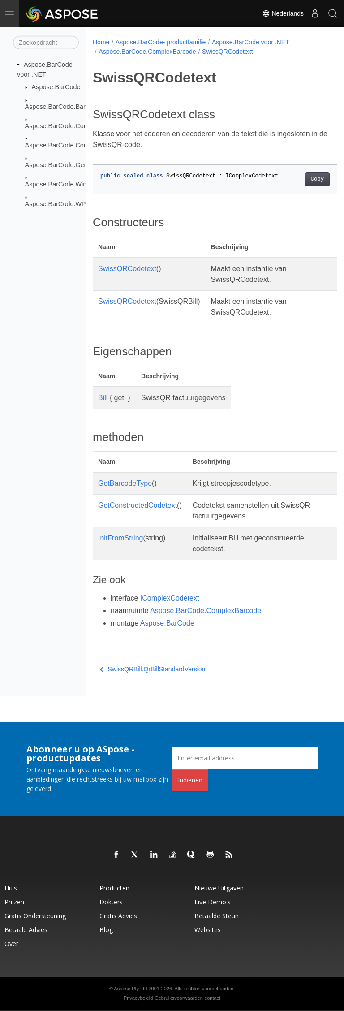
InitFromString (120, 538)
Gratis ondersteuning (35, 916)
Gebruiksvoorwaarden (179, 998)
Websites (207, 929)
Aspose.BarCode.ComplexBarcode (75, 145)
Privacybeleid (138, 998)
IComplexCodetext (169, 598)
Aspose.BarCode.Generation (66, 164)
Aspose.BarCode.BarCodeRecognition (80, 106)
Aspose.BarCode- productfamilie (161, 42)
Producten (114, 888)
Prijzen (14, 902)
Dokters (111, 902)
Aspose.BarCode (56, 87)
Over (11, 943)
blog (106, 929)
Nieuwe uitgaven (219, 888)
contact (212, 998)
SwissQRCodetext (227, 51)
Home (101, 42)
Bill (103, 398)
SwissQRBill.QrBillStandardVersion (152, 669)
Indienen (190, 780)
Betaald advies (25, 929)
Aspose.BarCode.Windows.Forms (73, 184)
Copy (299, 179)
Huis (10, 888)
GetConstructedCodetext (137, 505)
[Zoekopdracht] (46, 42)
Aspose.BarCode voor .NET (250, 42)
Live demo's (212, 902)
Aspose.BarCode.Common (63, 126)
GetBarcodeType (125, 483)
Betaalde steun (216, 916)
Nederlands (283, 13)
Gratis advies (118, 916)
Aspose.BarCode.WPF (57, 203)
